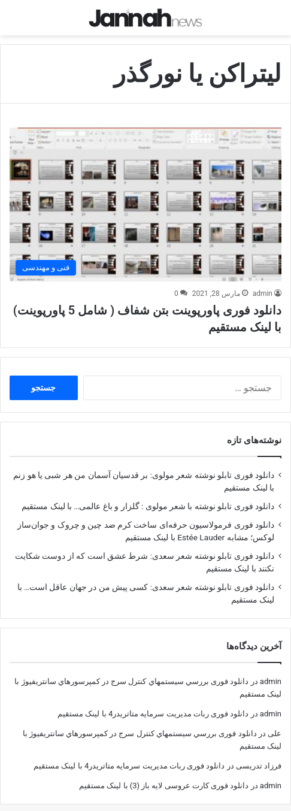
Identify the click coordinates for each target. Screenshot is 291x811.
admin (262, 282)
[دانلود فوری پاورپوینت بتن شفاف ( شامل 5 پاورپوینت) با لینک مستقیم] (145, 193)
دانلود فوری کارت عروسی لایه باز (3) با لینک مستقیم (163, 774)
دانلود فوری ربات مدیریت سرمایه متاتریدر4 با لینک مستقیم (152, 702)
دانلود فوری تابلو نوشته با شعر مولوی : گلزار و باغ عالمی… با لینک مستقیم (148, 495)
